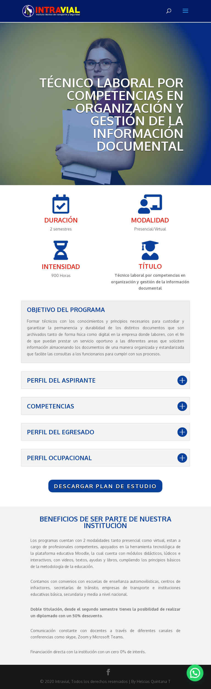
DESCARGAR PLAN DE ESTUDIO (105, 486)
